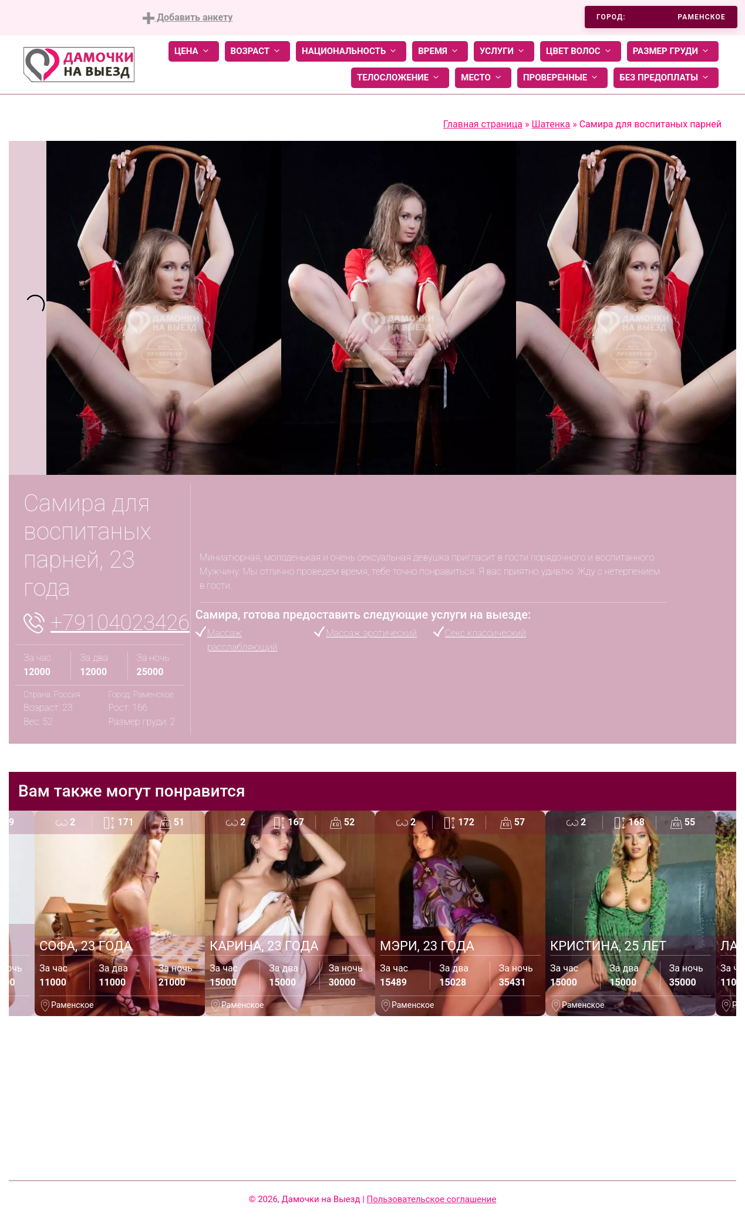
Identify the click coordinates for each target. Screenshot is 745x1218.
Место (483, 78)
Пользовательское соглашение (432, 1199)
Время (440, 51)
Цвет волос (580, 51)
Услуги (504, 51)
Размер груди (673, 51)
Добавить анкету (187, 18)
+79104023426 (120, 622)
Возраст (257, 51)
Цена (193, 51)
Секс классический (485, 633)
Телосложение (400, 78)
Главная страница (482, 124)
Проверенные (562, 78)
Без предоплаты (666, 78)
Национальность (351, 51)
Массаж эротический (371, 633)
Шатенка (550, 124)
